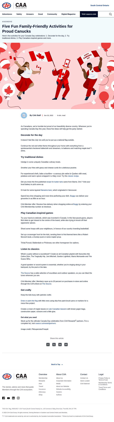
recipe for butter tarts (54, 182)
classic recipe (73, 176)
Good (40, 14)
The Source (25, 273)
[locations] (99, 5)
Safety (19, 14)
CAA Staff (37, 115)
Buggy (72, 196)
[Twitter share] (54, 344)
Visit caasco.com (89, 14)
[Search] (110, 14)
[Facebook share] (48, 344)
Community (52, 14)
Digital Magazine (68, 14)
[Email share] (66, 344)
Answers (30, 14)
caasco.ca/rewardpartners (45, 323)
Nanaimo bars (46, 190)
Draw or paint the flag (29, 301)
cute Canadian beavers (57, 309)
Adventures (7, 14)
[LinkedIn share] (60, 344)
